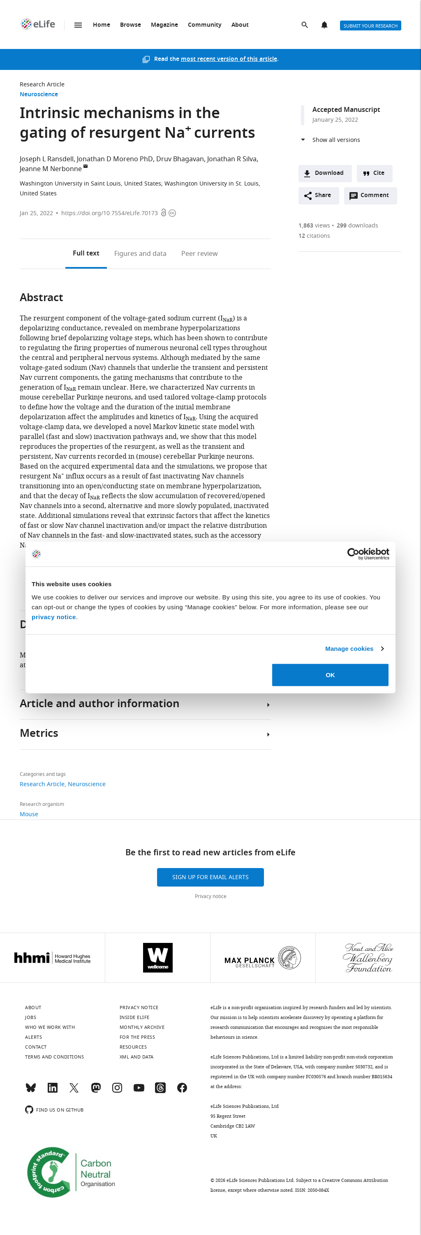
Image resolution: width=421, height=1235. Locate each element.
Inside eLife (135, 1017)
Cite (378, 173)
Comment (377, 197)
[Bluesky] (31, 1091)
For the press (137, 1037)
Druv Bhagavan (180, 159)
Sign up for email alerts (210, 877)
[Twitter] (74, 1091)
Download (329, 173)
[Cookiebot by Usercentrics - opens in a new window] (353, 554)
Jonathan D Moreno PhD (115, 159)
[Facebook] (182, 1091)
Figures (140, 254)
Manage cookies (349, 648)
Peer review (199, 254)
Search (305, 25)
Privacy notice (211, 896)
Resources (133, 1047)
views (314, 225)
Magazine (164, 25)
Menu (78, 25)
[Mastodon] (96, 1091)
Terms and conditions (54, 1057)
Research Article (42, 84)
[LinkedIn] (52, 1091)
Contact (36, 1047)
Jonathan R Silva (232, 159)
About (240, 25)
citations (314, 236)
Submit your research (371, 26)
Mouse (29, 814)
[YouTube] (139, 1091)
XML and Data (137, 1057)
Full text (86, 253)
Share (323, 195)
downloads (357, 225)
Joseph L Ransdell (47, 159)
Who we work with (50, 1027)
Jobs (30, 1017)
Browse (130, 25)
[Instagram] (117, 1091)
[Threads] (160, 1091)
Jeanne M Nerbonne (51, 169)
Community (205, 25)
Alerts (325, 25)
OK (330, 674)
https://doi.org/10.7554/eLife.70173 (109, 213)
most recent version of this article (229, 59)
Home (101, 25)
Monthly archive (142, 1027)
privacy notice (54, 616)
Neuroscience (39, 95)
